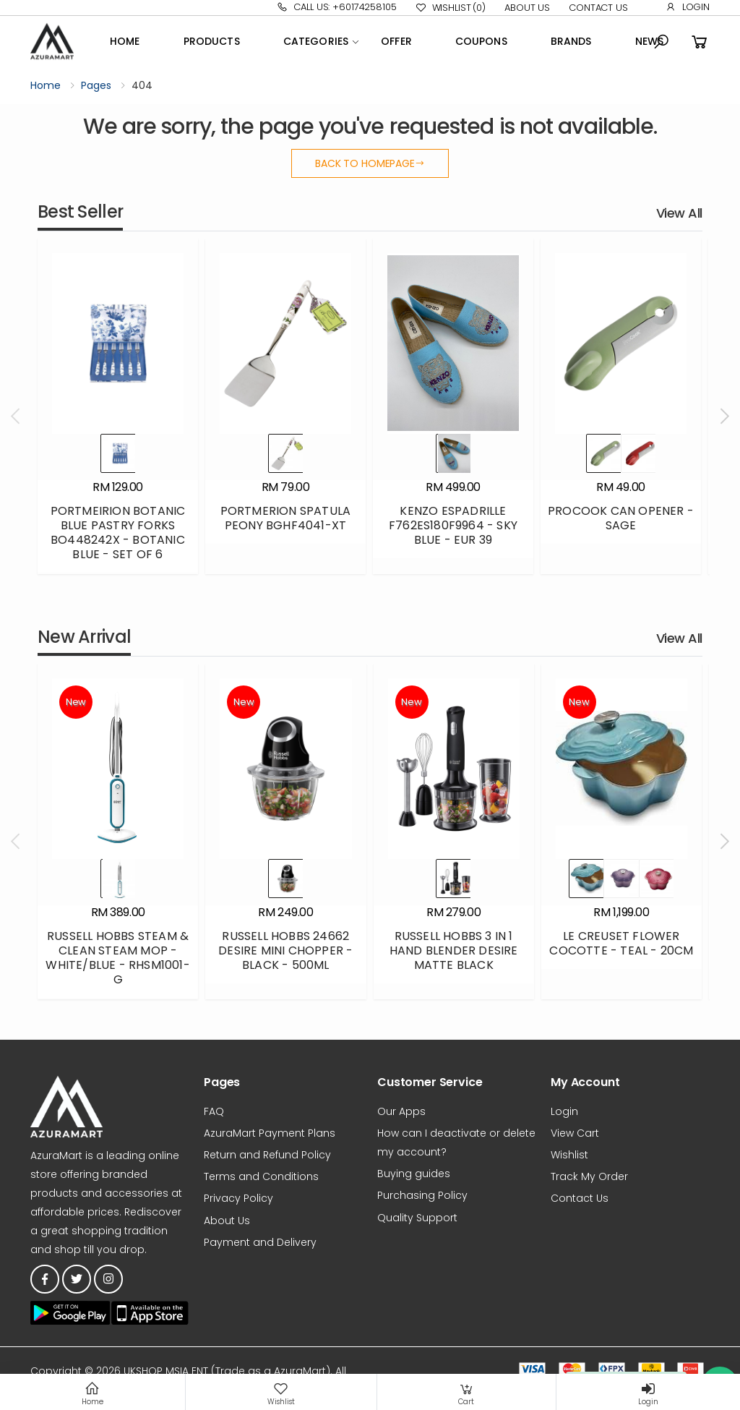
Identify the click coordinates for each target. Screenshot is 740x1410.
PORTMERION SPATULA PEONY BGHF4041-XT (285, 518)
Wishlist (451, 8)
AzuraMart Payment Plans (269, 1133)
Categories (315, 41)
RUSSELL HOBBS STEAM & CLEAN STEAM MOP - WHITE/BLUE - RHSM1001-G (117, 958)
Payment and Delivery (260, 1242)
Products (212, 41)
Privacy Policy (238, 1198)
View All (679, 213)
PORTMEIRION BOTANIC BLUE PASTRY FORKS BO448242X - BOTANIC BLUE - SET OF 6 (118, 533)
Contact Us (598, 7)
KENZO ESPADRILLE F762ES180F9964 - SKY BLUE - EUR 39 (453, 525)
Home (125, 41)
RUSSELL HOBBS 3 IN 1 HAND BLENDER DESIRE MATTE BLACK (454, 950)
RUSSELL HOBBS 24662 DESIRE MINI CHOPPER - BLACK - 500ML (285, 950)
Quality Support (417, 1217)
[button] (661, 42)
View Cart (575, 1133)
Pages (96, 85)
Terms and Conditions (261, 1176)
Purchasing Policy (422, 1195)
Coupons (481, 41)
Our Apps (401, 1111)
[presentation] (16, 416)
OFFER (396, 41)
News (649, 41)
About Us (527, 7)
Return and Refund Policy (267, 1155)
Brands (571, 41)
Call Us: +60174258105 (336, 7)
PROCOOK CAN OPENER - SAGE (621, 518)
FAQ (214, 1111)
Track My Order (589, 1176)
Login (688, 7)
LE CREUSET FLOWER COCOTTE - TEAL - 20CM (621, 943)
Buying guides (413, 1173)
